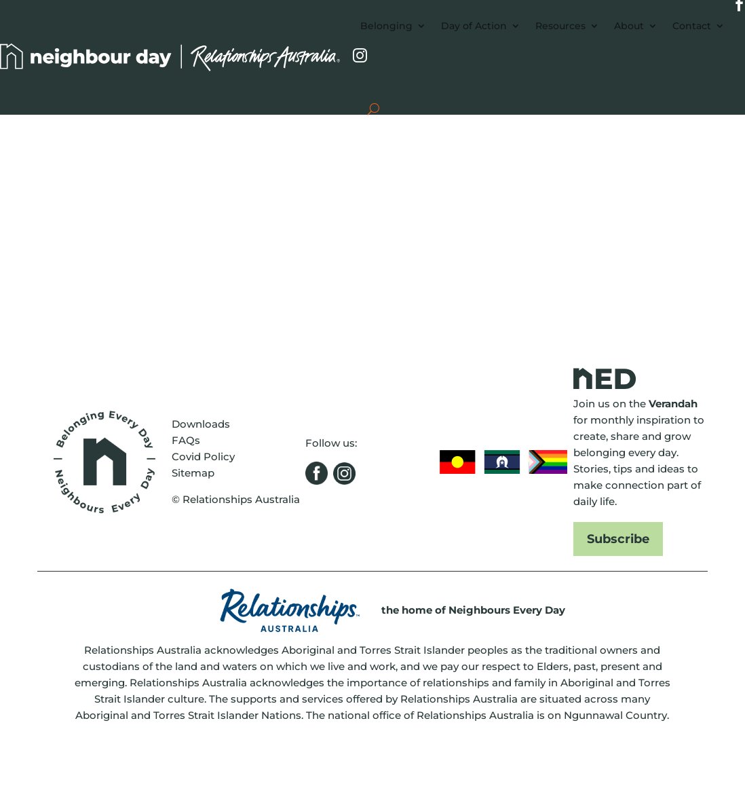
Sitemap (193, 472)
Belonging (386, 26)
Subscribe (618, 539)
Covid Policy (203, 456)
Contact (691, 26)
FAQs (186, 440)
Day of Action (474, 26)
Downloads (201, 423)
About (629, 26)
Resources (560, 26)
